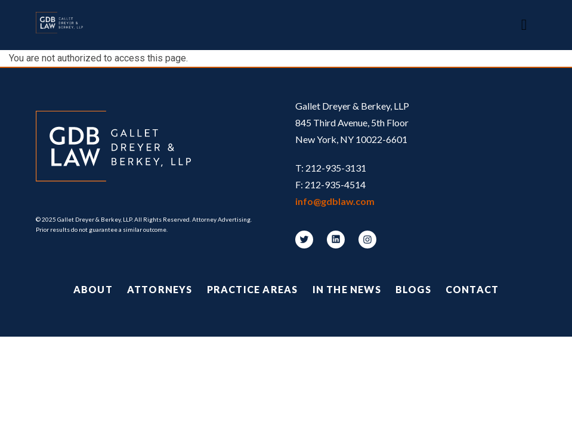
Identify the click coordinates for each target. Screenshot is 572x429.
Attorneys (160, 289)
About (93, 289)
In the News (347, 289)
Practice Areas (252, 289)
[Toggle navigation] (524, 25)
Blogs (413, 289)
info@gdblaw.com (335, 201)
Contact (472, 289)
